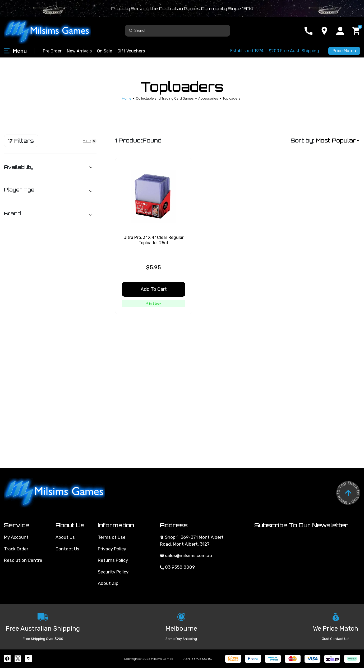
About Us (65, 537)
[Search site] (131, 30)
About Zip (108, 583)
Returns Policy (113, 560)
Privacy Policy (112, 548)
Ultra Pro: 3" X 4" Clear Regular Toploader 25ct (153, 240)
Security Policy (113, 572)
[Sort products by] (337, 140)
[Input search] (177, 31)
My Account (16, 537)
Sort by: (302, 140)
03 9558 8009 (177, 567)
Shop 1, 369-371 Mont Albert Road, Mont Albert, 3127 (192, 541)
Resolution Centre (23, 560)
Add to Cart (154, 289)
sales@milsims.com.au (186, 555)
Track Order (16, 548)
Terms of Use (112, 537)
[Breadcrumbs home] (126, 98)
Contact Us (67, 548)
